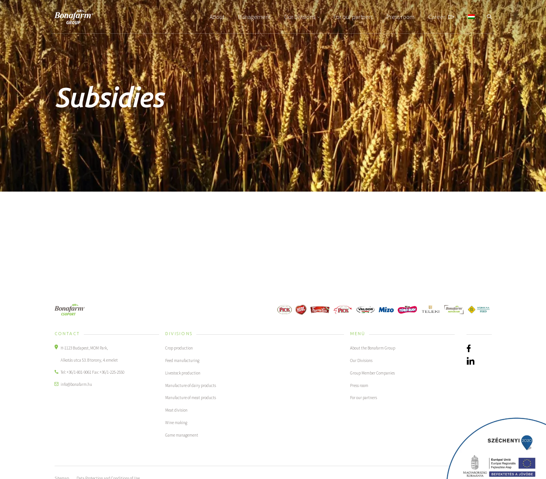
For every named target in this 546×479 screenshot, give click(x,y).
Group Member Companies (372, 372)
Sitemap (62, 475)
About (217, 16)
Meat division (176, 408)
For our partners (353, 16)
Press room (400, 16)
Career (436, 16)
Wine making (176, 420)
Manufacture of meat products (190, 396)
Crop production (179, 348)
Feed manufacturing (182, 360)
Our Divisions (299, 16)
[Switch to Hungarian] (471, 17)
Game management (181, 432)
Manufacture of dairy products (190, 384)
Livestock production (182, 372)
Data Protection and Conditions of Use (108, 475)
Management (254, 16)
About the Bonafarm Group (372, 348)
